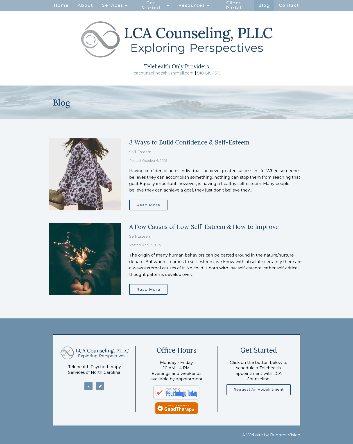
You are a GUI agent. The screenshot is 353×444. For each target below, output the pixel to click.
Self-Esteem (140, 151)
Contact (289, 5)
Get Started (150, 5)
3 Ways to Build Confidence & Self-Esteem (189, 142)
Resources (192, 5)
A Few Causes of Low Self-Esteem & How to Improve (204, 226)
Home (61, 5)
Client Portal (234, 5)
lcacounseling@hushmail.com (163, 73)
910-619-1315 (209, 73)
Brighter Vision (285, 435)
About (85, 5)
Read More (149, 204)
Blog (264, 5)
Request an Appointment (259, 390)
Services (112, 5)
